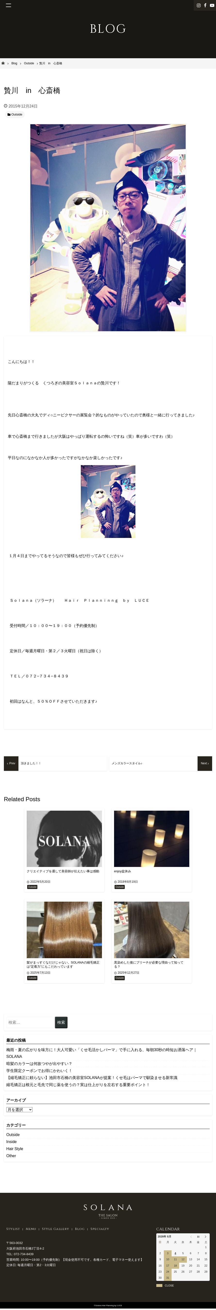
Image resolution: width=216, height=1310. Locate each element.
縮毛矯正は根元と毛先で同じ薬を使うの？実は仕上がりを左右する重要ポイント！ (78, 1086)
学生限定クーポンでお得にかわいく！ (39, 1072)
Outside (13, 1136)
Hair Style (14, 1150)
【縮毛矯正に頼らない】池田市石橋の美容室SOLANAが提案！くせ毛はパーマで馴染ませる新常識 (91, 1079)
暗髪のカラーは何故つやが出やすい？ (39, 1065)
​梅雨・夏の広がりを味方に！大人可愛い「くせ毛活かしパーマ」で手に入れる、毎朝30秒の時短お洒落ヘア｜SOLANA (101, 1054)
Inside (11, 1143)
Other (11, 1157)
